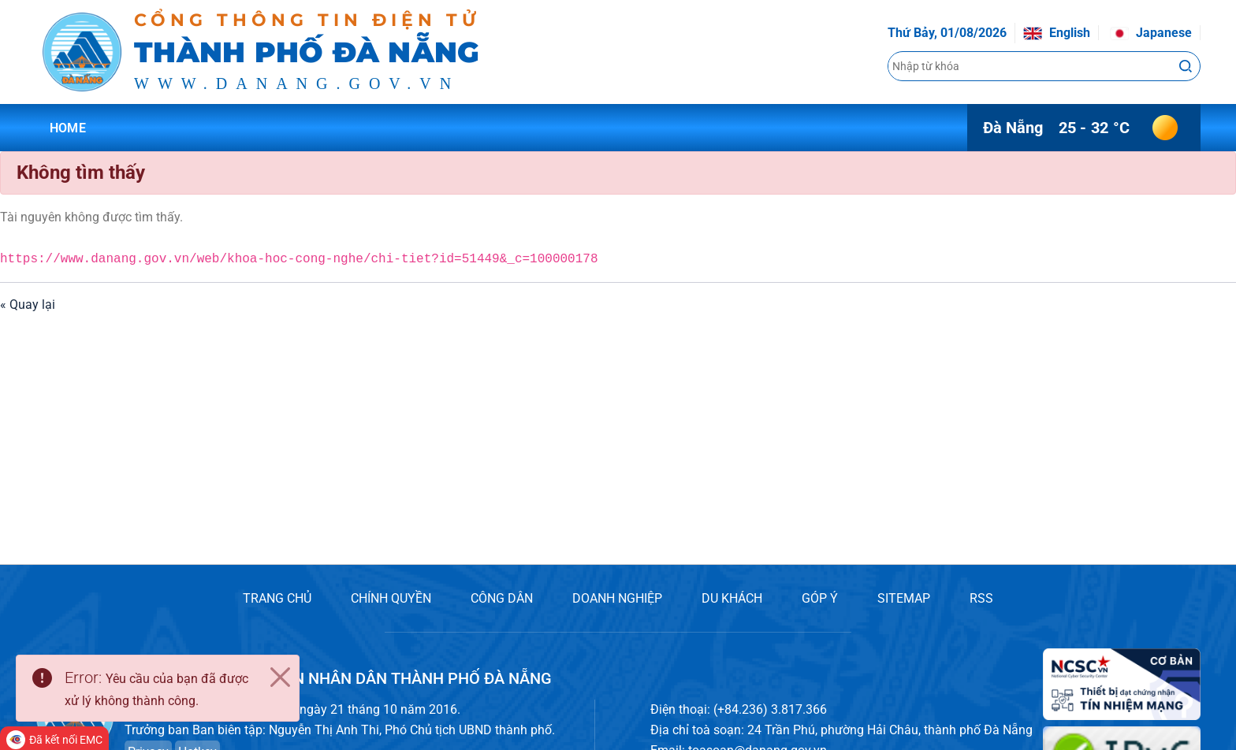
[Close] (279, 677)
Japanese (1151, 32)
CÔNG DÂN (502, 598)
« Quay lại (27, 304)
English (1056, 32)
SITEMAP (903, 598)
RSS (981, 598)
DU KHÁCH (732, 598)
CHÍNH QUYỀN (391, 598)
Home (68, 128)
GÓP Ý (820, 598)
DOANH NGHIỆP (617, 598)
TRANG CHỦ (277, 598)
